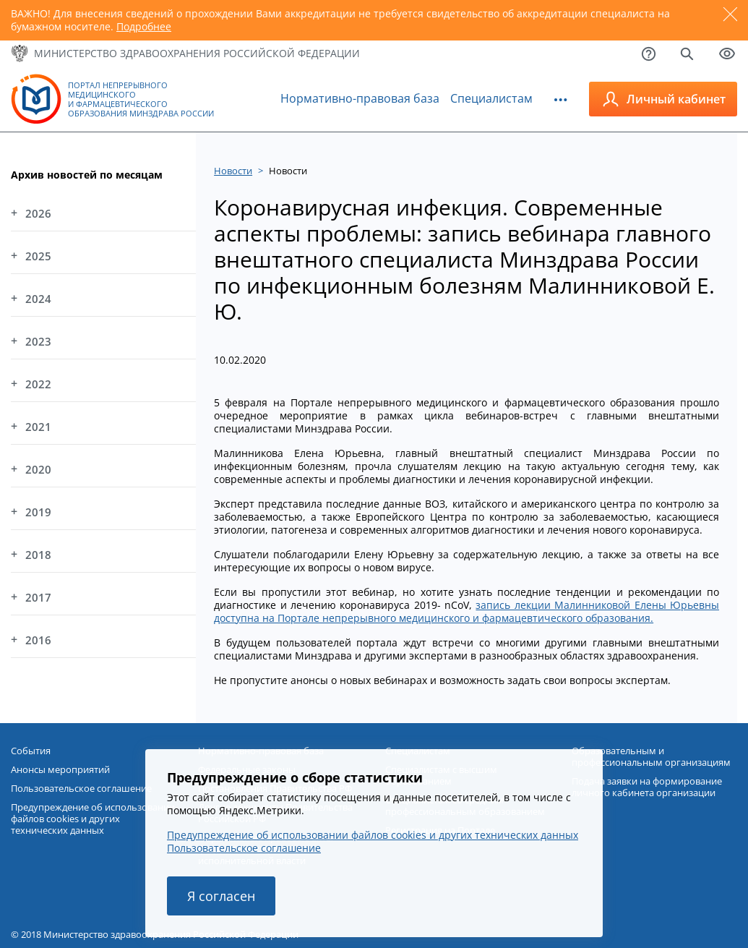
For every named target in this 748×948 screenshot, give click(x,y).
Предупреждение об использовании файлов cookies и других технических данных (372, 835)
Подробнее (143, 26)
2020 (38, 469)
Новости (233, 170)
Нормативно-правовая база (359, 98)
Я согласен (221, 896)
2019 (38, 512)
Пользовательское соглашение (244, 848)
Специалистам (491, 98)
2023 (38, 341)
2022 (38, 384)
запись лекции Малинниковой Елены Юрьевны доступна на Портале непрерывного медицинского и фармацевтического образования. (466, 611)
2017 (38, 597)
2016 (38, 640)
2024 (38, 298)
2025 (38, 256)
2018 (38, 554)
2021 (38, 426)
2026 (38, 213)
